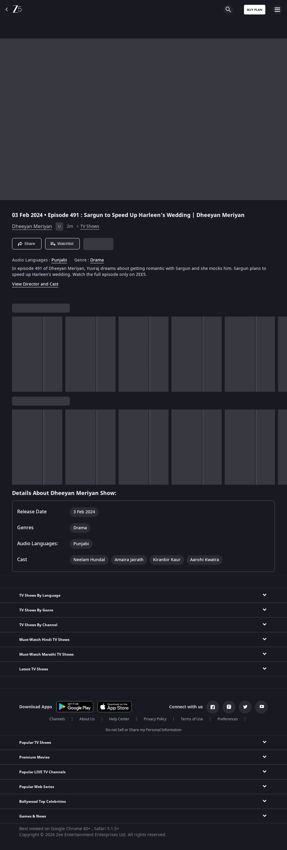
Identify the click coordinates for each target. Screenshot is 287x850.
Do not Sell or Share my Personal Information (143, 730)
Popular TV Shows (35, 742)
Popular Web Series (36, 787)
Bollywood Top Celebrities (42, 801)
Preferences (228, 719)
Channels (57, 719)
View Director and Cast (35, 284)
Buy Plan (254, 10)
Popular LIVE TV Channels (42, 772)
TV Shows (89, 226)
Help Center (119, 719)
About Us (87, 719)
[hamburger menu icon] (277, 9)
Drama (97, 260)
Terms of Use (192, 719)
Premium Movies (34, 757)
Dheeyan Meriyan (32, 226)
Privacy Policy (155, 719)
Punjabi (59, 260)
